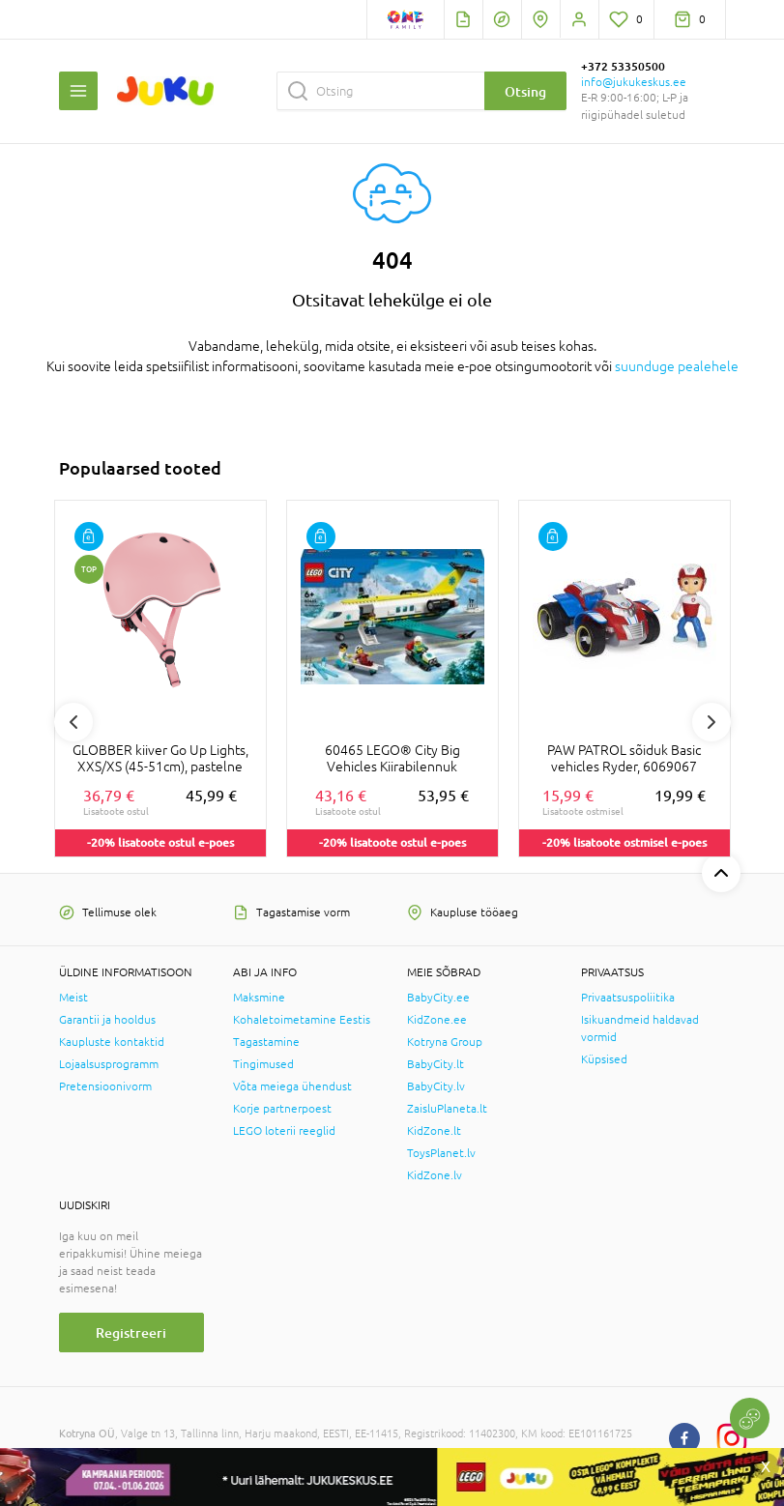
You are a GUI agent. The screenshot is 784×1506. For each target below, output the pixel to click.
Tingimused (263, 1064)
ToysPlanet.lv (441, 1153)
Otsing (525, 91)
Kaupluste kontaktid (111, 1042)
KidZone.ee (437, 1020)
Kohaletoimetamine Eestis (301, 1020)
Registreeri (131, 1332)
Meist (73, 997)
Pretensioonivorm (105, 1086)
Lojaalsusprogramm (109, 1064)
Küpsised (604, 1059)
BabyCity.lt (435, 1064)
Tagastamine (266, 1042)
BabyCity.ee (438, 997)
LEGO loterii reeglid (284, 1131)
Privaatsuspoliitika (628, 997)
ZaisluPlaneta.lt (447, 1108)
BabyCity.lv (436, 1086)
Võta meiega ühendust (292, 1086)
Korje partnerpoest (282, 1108)
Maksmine (259, 997)
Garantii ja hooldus (107, 1020)
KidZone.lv (434, 1175)
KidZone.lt (434, 1131)
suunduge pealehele (677, 366)
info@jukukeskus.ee (633, 82)
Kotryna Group (444, 1042)
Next (711, 722)
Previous (73, 722)
